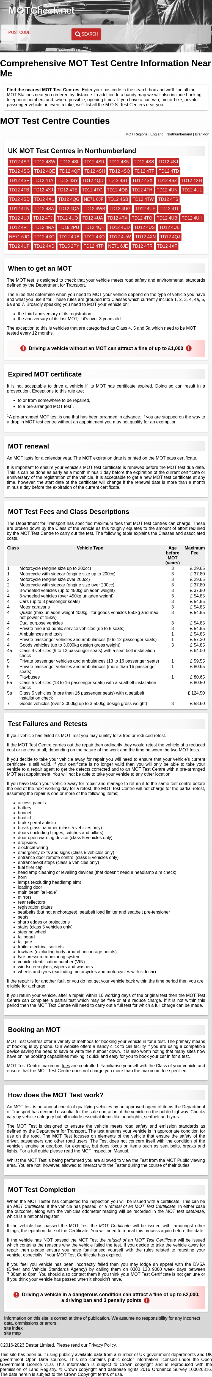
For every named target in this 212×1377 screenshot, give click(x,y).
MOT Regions (136, 134)
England (157, 134)
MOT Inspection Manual (104, 1151)
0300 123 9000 (146, 1269)
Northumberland (179, 134)
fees (66, 1065)
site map (12, 1333)
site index (13, 1328)
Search (86, 34)
